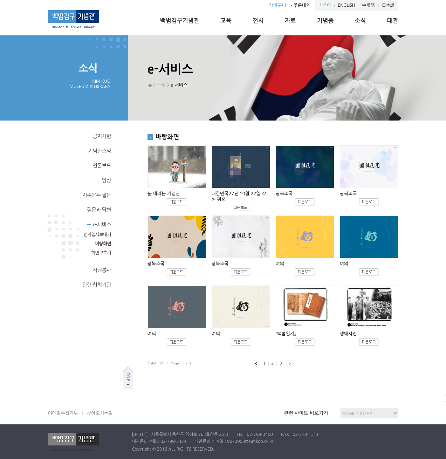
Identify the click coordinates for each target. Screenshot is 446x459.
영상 (106, 180)
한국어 (325, 5)
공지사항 (101, 136)
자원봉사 (101, 270)
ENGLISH (346, 5)
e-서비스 (99, 224)
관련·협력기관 (96, 284)
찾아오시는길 (99, 413)
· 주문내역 (300, 5)
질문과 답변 (99, 209)
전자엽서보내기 (97, 234)
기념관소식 (99, 150)
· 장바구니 (276, 5)
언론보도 (101, 165)
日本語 (388, 5)
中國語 (368, 5)
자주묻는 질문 (96, 195)
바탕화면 (103, 243)
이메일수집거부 (63, 413)
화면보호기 (101, 253)
